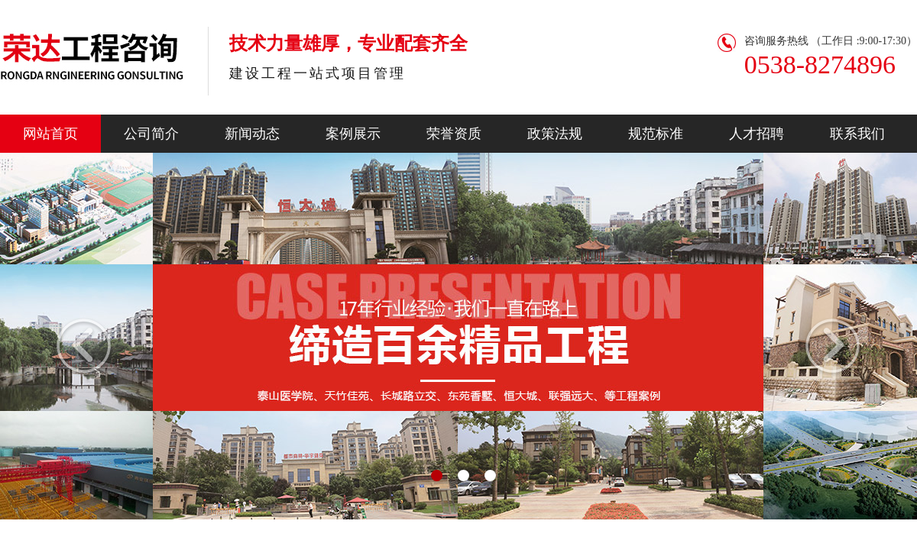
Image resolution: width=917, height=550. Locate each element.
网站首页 (50, 133)
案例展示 (353, 133)
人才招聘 (756, 133)
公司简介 (151, 133)
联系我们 (857, 133)
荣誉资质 (453, 133)
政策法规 (554, 133)
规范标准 (655, 133)
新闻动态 (252, 133)
